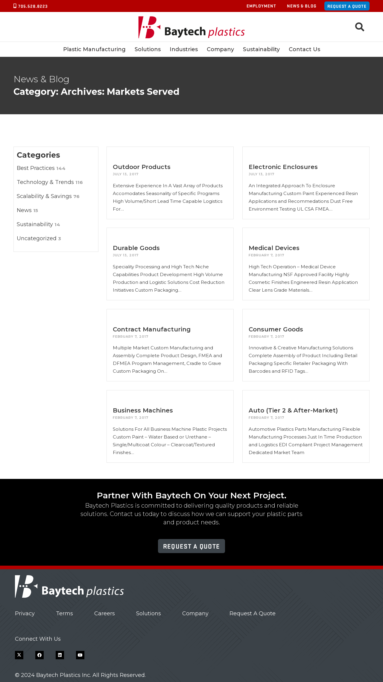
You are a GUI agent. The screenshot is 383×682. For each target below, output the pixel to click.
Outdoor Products (142, 166)
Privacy (25, 613)
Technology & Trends (50, 182)
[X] (19, 655)
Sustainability (38, 224)
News (27, 210)
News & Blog (302, 6)
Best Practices (41, 168)
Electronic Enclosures (283, 166)
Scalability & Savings (48, 196)
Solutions (148, 613)
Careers (104, 613)
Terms (64, 613)
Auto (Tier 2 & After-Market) (293, 410)
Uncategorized (39, 238)
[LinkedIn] (60, 655)
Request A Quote (253, 613)
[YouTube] (80, 655)
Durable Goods (136, 248)
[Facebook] (39, 655)
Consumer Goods (276, 329)
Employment (261, 6)
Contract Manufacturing (152, 329)
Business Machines (143, 410)
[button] (360, 26)
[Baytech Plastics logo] (191, 27)
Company (195, 613)
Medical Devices (274, 248)
